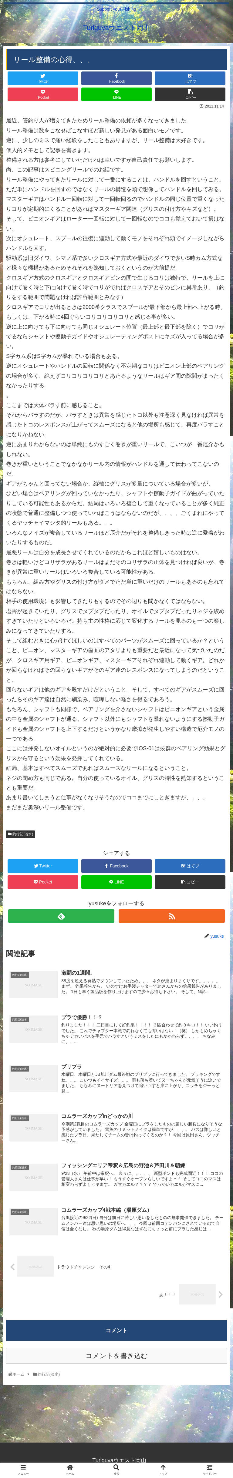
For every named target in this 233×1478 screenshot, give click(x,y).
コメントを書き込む (117, 1356)
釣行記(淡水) (20, 834)
